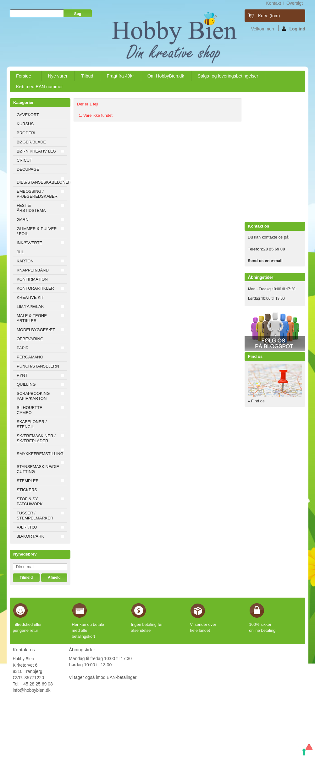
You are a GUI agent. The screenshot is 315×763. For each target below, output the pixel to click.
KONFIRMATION (32, 279)
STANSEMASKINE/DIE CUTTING (38, 469)
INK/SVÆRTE (29, 242)
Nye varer (57, 75)
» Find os (256, 401)
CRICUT (24, 160)
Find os (255, 356)
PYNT (22, 375)
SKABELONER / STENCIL (32, 424)
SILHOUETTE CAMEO (29, 410)
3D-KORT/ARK (30, 536)
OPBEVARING (30, 338)
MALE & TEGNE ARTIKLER (32, 318)
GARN (23, 219)
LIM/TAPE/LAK (30, 306)
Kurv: (269, 15)
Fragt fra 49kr (120, 75)
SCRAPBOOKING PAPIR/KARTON (33, 396)
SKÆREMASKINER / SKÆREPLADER (36, 438)
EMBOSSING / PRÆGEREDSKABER (37, 194)
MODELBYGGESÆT (36, 329)
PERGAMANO (30, 357)
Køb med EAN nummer (39, 86)
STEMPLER (28, 480)
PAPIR (23, 348)
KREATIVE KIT (30, 297)
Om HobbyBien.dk (165, 75)
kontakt (273, 3)
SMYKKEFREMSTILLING (40, 453)
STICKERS (27, 489)
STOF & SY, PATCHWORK (30, 501)
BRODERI (26, 133)
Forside (24, 77)
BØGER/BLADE (31, 142)
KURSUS (25, 123)
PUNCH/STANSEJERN (38, 366)
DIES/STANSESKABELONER (42, 182)
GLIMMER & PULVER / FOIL (37, 231)
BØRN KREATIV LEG (36, 151)
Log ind (293, 28)
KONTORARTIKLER (35, 288)
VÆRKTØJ (27, 527)
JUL (20, 252)
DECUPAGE (28, 169)
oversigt (294, 3)
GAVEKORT (28, 114)
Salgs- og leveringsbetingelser (228, 75)
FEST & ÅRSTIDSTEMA (31, 208)
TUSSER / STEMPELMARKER (35, 515)
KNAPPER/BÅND (33, 270)
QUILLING (26, 384)
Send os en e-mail (265, 260)
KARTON (25, 261)
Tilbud (87, 75)
